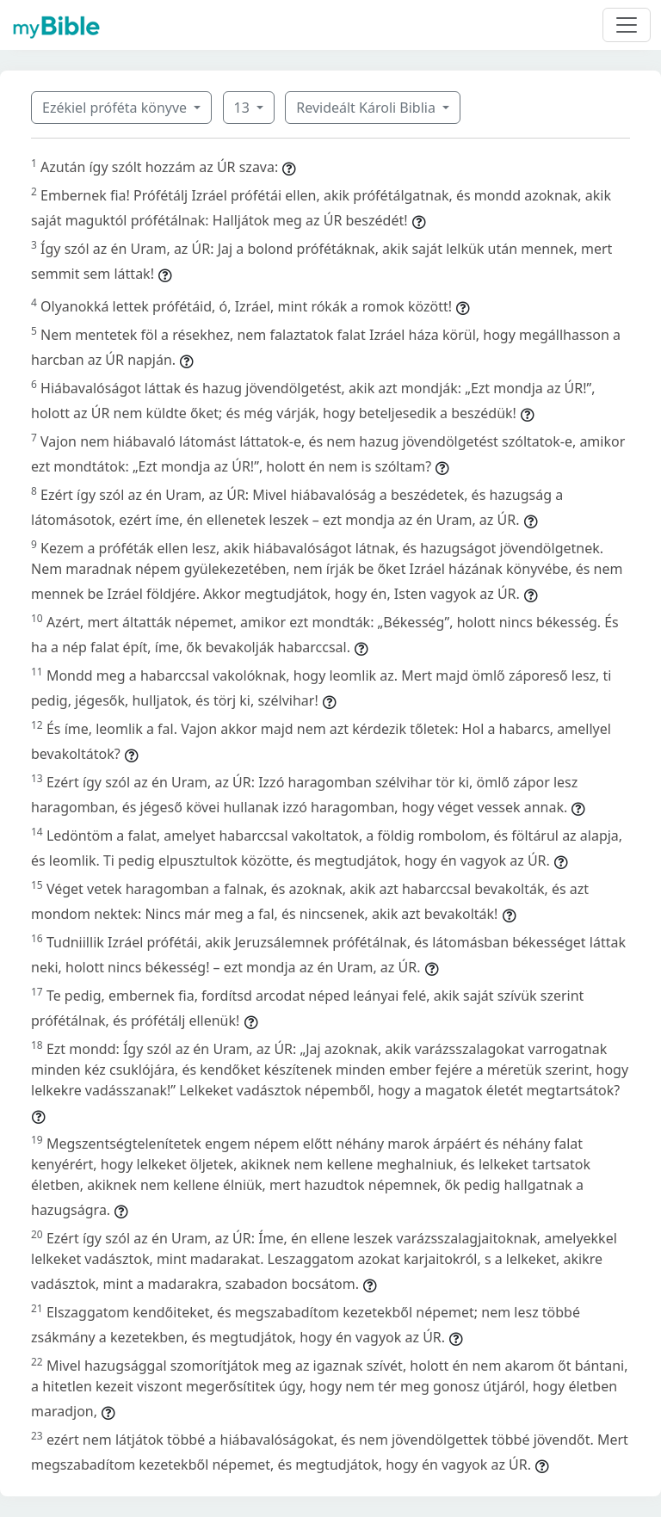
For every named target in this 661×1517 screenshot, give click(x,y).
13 (243, 107)
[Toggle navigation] (626, 25)
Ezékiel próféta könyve (116, 107)
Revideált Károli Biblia (367, 107)
